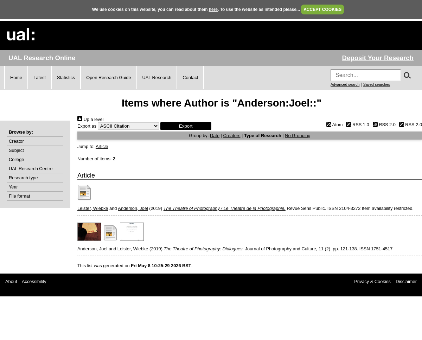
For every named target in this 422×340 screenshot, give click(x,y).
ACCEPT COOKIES (322, 9)
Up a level (90, 119)
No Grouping (298, 135)
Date (214, 135)
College (16, 159)
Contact (190, 77)
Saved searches (376, 84)
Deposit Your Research (378, 58)
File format (19, 196)
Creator (16, 141)
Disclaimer (406, 281)
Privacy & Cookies (372, 281)
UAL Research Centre (31, 168)
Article (102, 146)
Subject (16, 150)
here (213, 9)
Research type (23, 177)
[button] (185, 126)
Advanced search (345, 84)
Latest (39, 77)
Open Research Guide (108, 77)
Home (16, 77)
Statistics (66, 77)
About (11, 281)
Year (13, 187)
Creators (231, 135)
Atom (333, 124)
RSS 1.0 (356, 124)
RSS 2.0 (383, 124)
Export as (86, 126)
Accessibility (34, 281)
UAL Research (157, 77)
